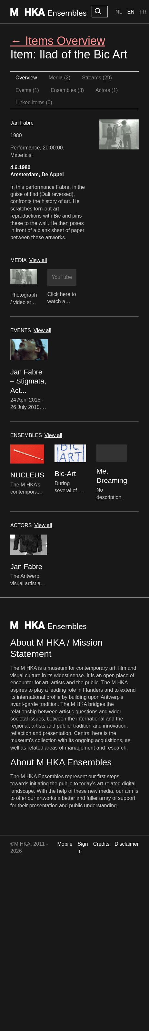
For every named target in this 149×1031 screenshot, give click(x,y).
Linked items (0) (33, 102)
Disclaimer (126, 844)
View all (38, 260)
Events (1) (27, 90)
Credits (101, 844)
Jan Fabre (22, 123)
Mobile (64, 844)
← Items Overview (57, 40)
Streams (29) (97, 77)
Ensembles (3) (67, 90)
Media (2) (60, 77)
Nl (118, 12)
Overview (26, 77)
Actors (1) (106, 90)
